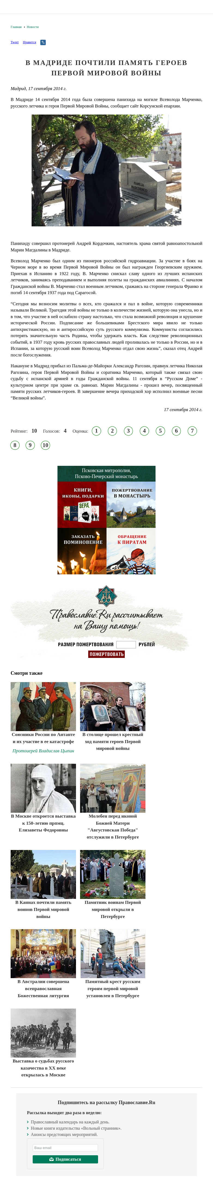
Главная (16, 27)
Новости (33, 27)
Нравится (29, 42)
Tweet (15, 42)
